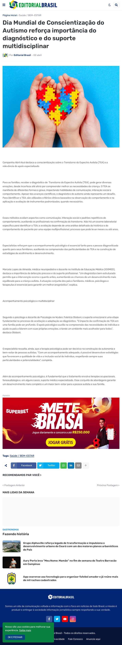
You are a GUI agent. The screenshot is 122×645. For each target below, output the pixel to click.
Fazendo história (16, 534)
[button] (4, 5)
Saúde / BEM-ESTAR (30, 15)
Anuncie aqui (93, 639)
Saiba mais (25, 630)
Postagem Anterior (14, 485)
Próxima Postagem (107, 485)
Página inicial (10, 15)
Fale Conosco (75, 639)
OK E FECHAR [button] (15, 637)
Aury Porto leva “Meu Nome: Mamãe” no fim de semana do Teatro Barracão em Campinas (70, 562)
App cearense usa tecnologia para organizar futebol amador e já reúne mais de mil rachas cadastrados (70, 578)
